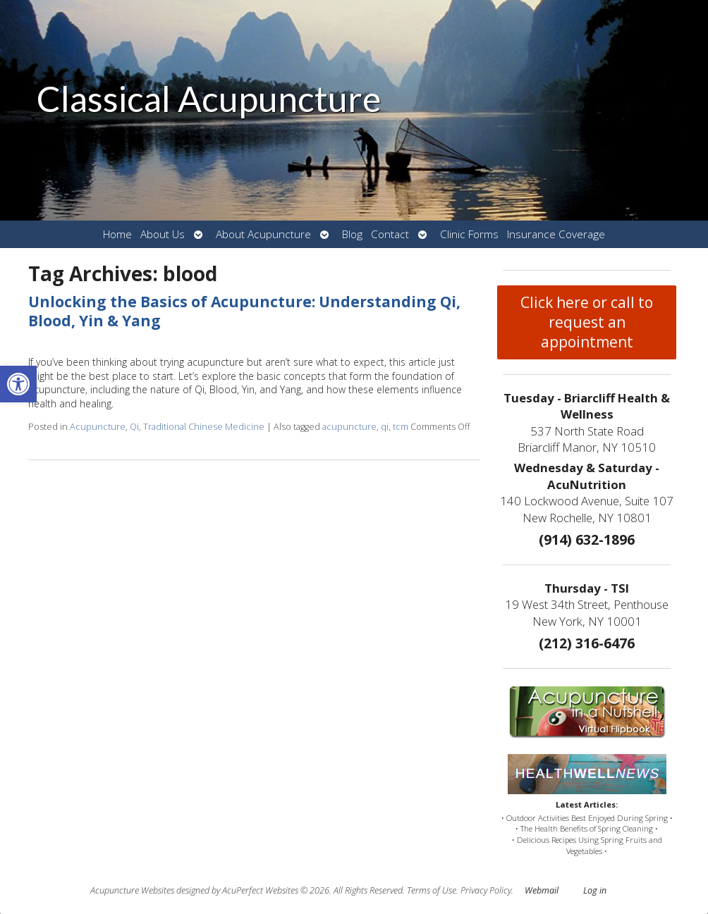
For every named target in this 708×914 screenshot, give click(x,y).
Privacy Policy (485, 890)
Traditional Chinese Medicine (203, 427)
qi (385, 427)
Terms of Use (431, 890)
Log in (594, 890)
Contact (390, 234)
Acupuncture (98, 427)
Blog (352, 234)
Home (117, 234)
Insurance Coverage (556, 234)
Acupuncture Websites (132, 890)
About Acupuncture (263, 234)
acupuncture (349, 427)
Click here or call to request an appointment (586, 322)
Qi (134, 427)
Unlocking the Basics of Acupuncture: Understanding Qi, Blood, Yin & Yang (244, 311)
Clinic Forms (469, 234)
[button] (18, 384)
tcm (400, 427)
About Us (162, 234)
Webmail (542, 890)
